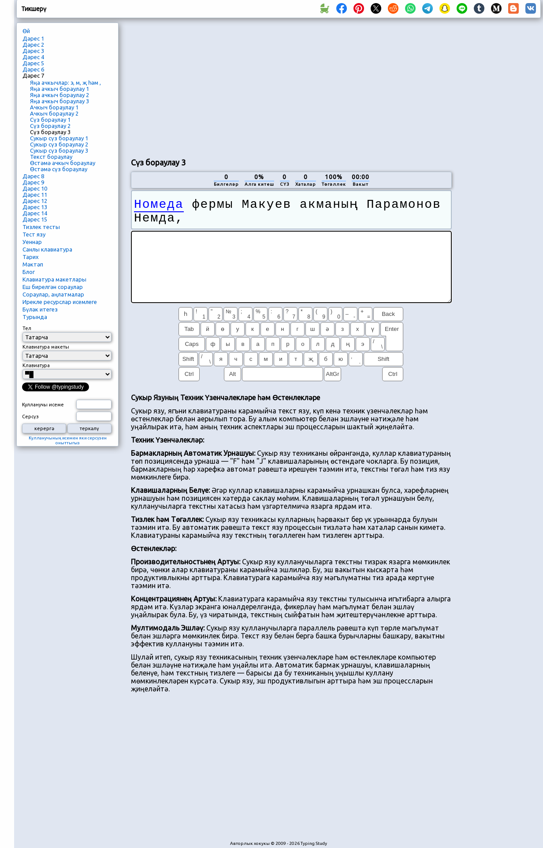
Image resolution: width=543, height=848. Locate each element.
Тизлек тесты (41, 227)
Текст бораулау (51, 157)
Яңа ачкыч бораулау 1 (59, 89)
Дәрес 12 (34, 201)
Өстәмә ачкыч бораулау (62, 163)
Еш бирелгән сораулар (52, 287)
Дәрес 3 (33, 51)
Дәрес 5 (33, 63)
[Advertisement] (291, 86)
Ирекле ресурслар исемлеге (59, 302)
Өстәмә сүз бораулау (58, 169)
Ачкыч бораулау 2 (54, 113)
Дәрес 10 (34, 188)
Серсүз (30, 416)
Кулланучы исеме (43, 404)
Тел (26, 328)
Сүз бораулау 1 (50, 119)
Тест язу (33, 234)
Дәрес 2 (33, 44)
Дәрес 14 (34, 213)
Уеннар (32, 242)
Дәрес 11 (34, 194)
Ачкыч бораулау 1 (54, 107)
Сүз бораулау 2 (50, 126)
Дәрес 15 (34, 219)
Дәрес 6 (33, 69)
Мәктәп (32, 264)
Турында (34, 317)
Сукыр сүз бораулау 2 (59, 144)
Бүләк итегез (40, 309)
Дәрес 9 (33, 182)
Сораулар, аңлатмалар (53, 294)
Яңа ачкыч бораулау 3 (59, 101)
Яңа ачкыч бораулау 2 (59, 95)
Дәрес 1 (33, 38)
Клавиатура (36, 365)
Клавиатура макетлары (54, 279)
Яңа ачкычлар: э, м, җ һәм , (65, 82)
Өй (26, 31)
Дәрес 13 (34, 207)
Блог (28, 272)
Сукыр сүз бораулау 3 (59, 150)
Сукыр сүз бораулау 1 (59, 138)
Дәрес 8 (33, 176)
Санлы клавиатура (47, 249)
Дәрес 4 (33, 57)
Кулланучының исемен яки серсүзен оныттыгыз (68, 440)
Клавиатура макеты (45, 346)
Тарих (30, 257)
